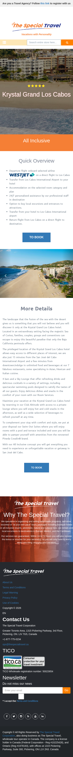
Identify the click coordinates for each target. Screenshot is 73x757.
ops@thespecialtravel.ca (16, 644)
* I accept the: (20, 698)
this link (44, 3)
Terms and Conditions (14, 587)
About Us (7, 582)
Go (66, 690)
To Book (36, 237)
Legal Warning (10, 592)
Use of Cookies (11, 602)
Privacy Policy (10, 597)
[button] (5, 273)
